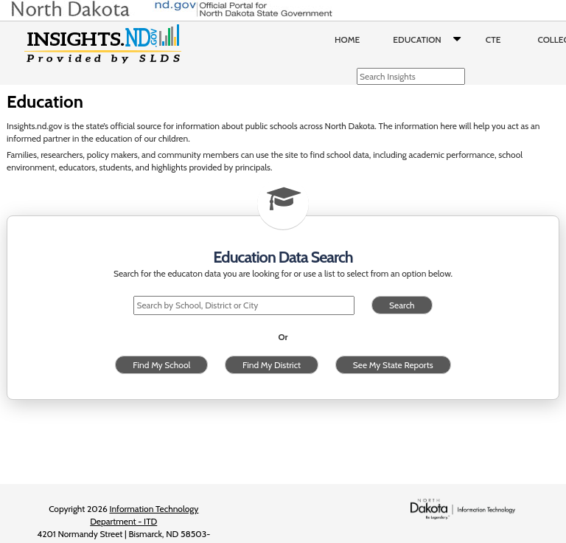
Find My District (271, 364)
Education (430, 39)
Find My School (161, 364)
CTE (493, 39)
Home (347, 39)
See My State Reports (393, 364)
